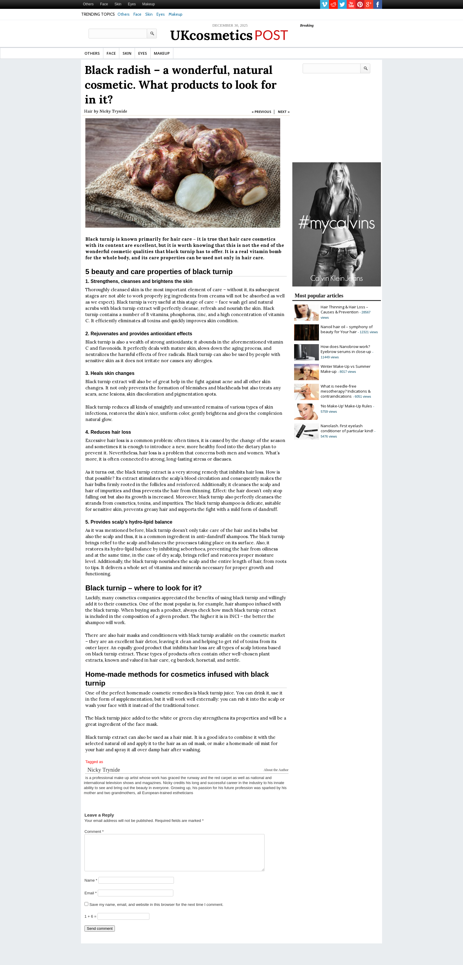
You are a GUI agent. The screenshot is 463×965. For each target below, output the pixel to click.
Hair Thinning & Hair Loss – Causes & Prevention (344, 309)
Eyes (132, 4)
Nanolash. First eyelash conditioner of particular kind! (347, 428)
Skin (118, 4)
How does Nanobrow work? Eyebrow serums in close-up (346, 349)
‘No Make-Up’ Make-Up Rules (346, 406)
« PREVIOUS (261, 111)
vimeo (324, 4)
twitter (342, 4)
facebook (377, 4)
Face (104, 4)
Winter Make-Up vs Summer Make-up (346, 369)
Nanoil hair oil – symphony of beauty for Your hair (347, 329)
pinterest (360, 4)
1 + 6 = (90, 923)
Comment (94, 831)
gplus (368, 4)
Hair (88, 111)
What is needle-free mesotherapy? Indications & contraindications (346, 391)
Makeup (148, 4)
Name (90, 887)
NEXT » (284, 111)
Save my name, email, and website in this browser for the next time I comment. (156, 911)
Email (90, 900)
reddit (333, 4)
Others (88, 4)
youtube (351, 4)
